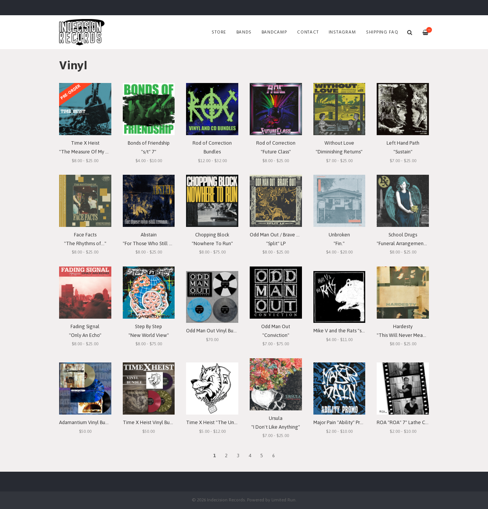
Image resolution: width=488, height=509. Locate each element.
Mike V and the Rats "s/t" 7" (343, 330)
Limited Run (283, 499)
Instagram (342, 32)
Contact (307, 32)
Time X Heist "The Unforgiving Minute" (229, 422)
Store (219, 32)
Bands (244, 32)
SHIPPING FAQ (382, 32)
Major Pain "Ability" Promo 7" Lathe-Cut (356, 422)
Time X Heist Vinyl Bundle (151, 422)
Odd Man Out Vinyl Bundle (214, 330)
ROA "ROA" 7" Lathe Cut (403, 422)
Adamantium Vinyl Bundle (87, 422)
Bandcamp (274, 32)
